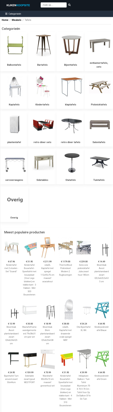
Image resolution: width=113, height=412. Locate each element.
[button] (13, 13)
